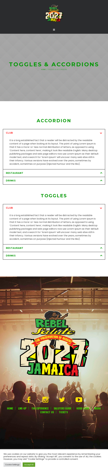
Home (43, 69)
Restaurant (14, 173)
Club (9, 133)
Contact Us (47, 412)
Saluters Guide (62, 408)
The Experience (40, 408)
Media (97, 408)
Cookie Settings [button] (12, 464)
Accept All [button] (28, 464)
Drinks (11, 180)
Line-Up (22, 408)
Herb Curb (82, 408)
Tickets (63, 412)
